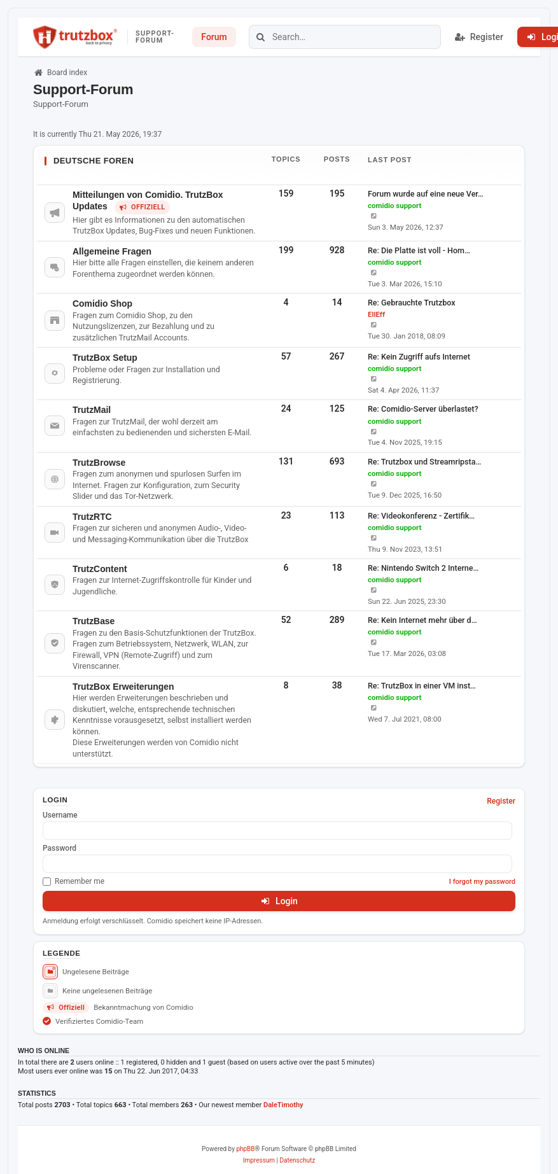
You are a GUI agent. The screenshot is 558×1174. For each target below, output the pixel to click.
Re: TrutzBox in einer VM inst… (422, 685)
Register (501, 801)
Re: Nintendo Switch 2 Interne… (423, 568)
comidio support (394, 205)
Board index (60, 72)
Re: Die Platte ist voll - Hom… (419, 250)
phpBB (245, 1148)
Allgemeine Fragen (112, 251)
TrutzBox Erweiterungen (123, 686)
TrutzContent (100, 569)
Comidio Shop (102, 303)
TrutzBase (94, 621)
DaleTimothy (283, 1105)
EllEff (376, 314)
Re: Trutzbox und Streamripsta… (424, 461)
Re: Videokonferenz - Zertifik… (421, 516)
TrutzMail (92, 410)
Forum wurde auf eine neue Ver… (426, 194)
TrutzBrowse (99, 463)
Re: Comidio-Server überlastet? (423, 409)
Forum (214, 37)
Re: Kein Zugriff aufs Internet (419, 356)
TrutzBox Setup (105, 358)
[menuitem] (259, 1160)
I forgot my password (482, 881)
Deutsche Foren (93, 160)
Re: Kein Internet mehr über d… (422, 620)
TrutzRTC (92, 517)
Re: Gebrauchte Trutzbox (412, 302)
